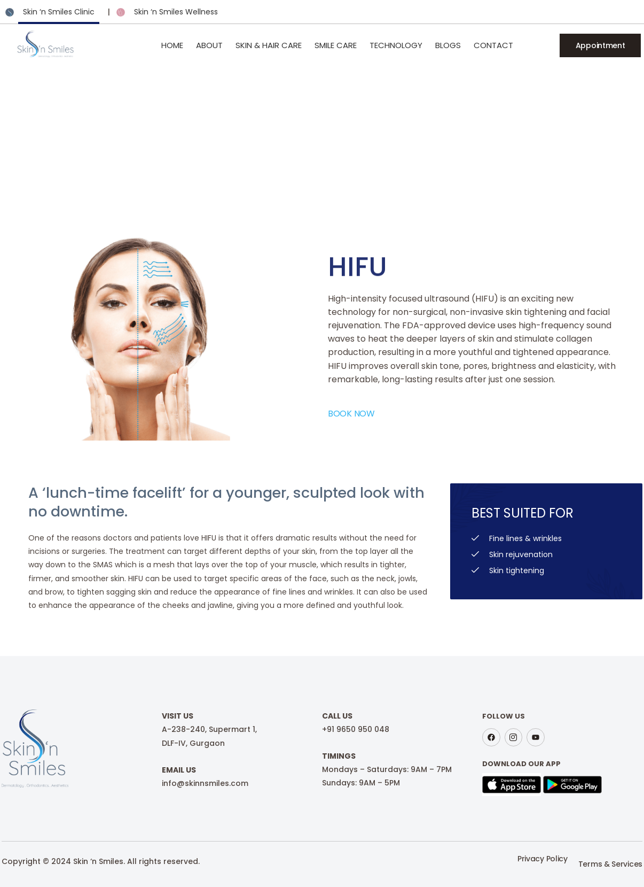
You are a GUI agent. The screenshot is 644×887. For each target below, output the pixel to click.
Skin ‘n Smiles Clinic (59, 11)
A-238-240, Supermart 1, (209, 729)
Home (172, 45)
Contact (493, 45)
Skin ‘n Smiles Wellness (176, 11)
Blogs (448, 45)
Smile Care (336, 45)
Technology (396, 45)
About (209, 45)
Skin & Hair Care (268, 45)
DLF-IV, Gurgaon (193, 743)
